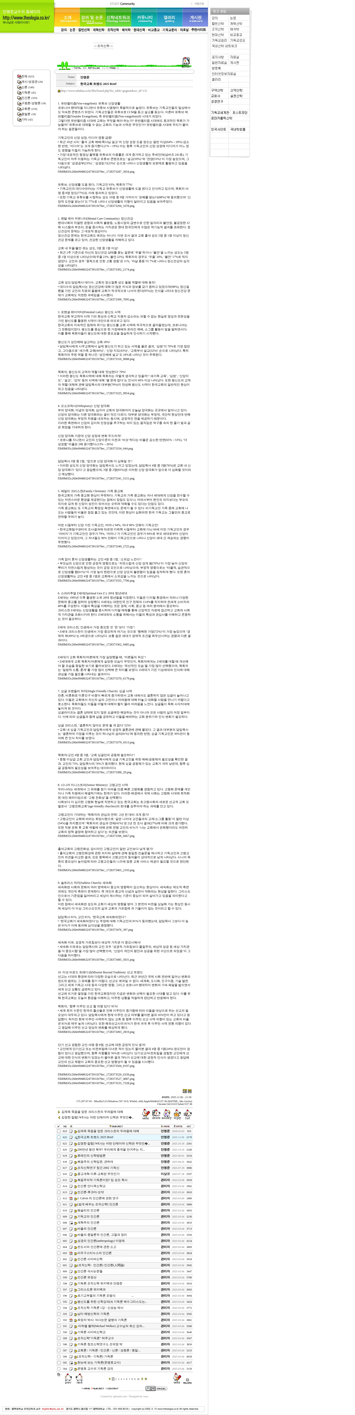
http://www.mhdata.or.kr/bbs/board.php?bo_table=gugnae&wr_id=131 (104, 91)
